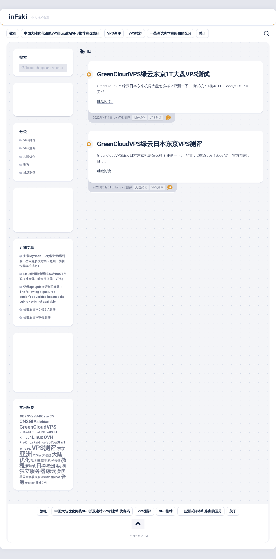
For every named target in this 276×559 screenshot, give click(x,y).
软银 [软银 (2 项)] (34, 478)
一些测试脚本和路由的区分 (170, 35)
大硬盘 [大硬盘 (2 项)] (46, 456)
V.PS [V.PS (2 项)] (27, 450)
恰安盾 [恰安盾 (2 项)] (56, 462)
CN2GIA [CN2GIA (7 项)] (28, 422)
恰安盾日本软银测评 (36, 319)
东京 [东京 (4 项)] (61, 450)
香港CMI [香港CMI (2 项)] (41, 484)
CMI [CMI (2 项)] (52, 417)
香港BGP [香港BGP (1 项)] (30, 484)
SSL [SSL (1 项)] (21, 450)
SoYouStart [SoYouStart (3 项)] (55, 444)
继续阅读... (105, 102)
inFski (18, 17)
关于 (202, 35)
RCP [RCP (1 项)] (43, 444)
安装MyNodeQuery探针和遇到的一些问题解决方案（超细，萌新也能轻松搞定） (42, 262)
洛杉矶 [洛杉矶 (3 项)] (61, 467)
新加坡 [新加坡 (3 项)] (30, 467)
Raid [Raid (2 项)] (37, 443)
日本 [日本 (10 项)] (41, 467)
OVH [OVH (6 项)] (48, 438)
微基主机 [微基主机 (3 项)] (44, 462)
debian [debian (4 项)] (43, 423)
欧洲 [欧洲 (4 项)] (51, 467)
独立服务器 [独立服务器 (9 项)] (32, 472)
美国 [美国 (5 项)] (61, 472)
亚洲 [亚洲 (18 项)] (25, 455)
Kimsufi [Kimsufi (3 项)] (25, 439)
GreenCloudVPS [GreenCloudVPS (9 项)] (37, 428)
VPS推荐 (135, 35)
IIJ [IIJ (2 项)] (55, 433)
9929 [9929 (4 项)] (31, 417)
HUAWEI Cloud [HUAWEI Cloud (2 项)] (29, 433)
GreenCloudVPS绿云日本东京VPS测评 (153, 145)
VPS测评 (114, 35)
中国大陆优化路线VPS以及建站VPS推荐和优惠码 (61, 35)
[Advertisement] (43, 101)
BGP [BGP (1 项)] (46, 418)
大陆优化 (139, 119)
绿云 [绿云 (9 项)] (51, 472)
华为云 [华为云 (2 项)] (37, 456)
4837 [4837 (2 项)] (22, 417)
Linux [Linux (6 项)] (37, 438)
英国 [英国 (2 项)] (22, 478)
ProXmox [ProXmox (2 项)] (26, 443)
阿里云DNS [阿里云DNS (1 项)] (44, 478)
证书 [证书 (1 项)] (28, 478)
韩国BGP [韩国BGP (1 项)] (56, 478)
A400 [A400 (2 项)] (39, 417)
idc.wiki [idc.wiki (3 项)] (47, 433)
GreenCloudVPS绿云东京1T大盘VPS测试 (157, 75)
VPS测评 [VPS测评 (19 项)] (44, 449)
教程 (12, 35)
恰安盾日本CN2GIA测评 (39, 311)
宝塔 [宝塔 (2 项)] (33, 462)
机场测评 (29, 174)
